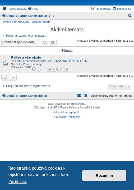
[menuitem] (33, 9)
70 (48, 69)
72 (59, 69)
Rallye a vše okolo (26, 57)
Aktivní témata (41, 21)
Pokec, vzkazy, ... (34, 64)
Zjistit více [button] (17, 181)
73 (65, 69)
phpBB (54, 107)
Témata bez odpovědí (15, 21)
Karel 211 (46, 61)
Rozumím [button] (104, 175)
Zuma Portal (78, 103)
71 (54, 69)
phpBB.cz (76, 112)
